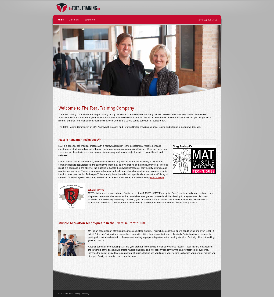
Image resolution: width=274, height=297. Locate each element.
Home (60, 19)
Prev (59, 61)
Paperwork (89, 19)
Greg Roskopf (157, 177)
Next (214, 61)
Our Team (74, 19)
